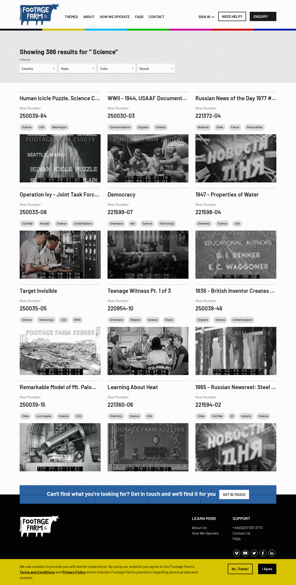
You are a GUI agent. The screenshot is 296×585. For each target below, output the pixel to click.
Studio (169, 319)
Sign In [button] (206, 16)
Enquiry (260, 16)
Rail (132, 223)
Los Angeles (43, 416)
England (143, 127)
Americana (116, 223)
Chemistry (204, 223)
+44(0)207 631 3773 (247, 527)
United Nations (83, 223)
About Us (199, 527)
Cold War (27, 223)
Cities (219, 127)
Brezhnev (203, 127)
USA (41, 127)
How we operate (115, 16)
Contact (156, 16)
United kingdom (242, 319)
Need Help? (232, 16)
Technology (167, 223)
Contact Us (241, 533)
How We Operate (205, 533)
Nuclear (44, 223)
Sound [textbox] (144, 69)
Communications (120, 127)
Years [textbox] (65, 69)
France (235, 127)
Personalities (254, 127)
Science (26, 127)
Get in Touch (234, 494)
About (89, 16)
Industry (246, 416)
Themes (71, 16)
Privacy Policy (74, 572)
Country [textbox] (27, 69)
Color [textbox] (104, 69)
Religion (135, 319)
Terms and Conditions (37, 572)
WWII (77, 319)
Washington (59, 127)
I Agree (267, 569)
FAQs (139, 16)
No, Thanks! (240, 569)
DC (232, 416)
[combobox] (38, 68)
